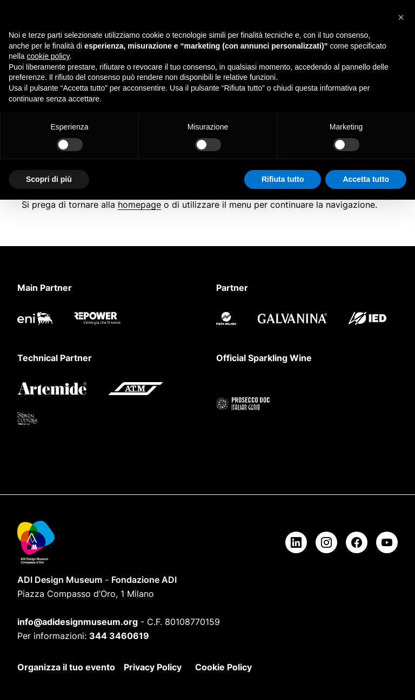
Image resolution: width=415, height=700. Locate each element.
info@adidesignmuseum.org (77, 621)
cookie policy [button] (47, 56)
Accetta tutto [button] (366, 179)
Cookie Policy (223, 667)
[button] (401, 17)
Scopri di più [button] (49, 179)
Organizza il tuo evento (66, 667)
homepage (139, 204)
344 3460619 (119, 635)
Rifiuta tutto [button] (283, 179)
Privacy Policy (153, 667)
